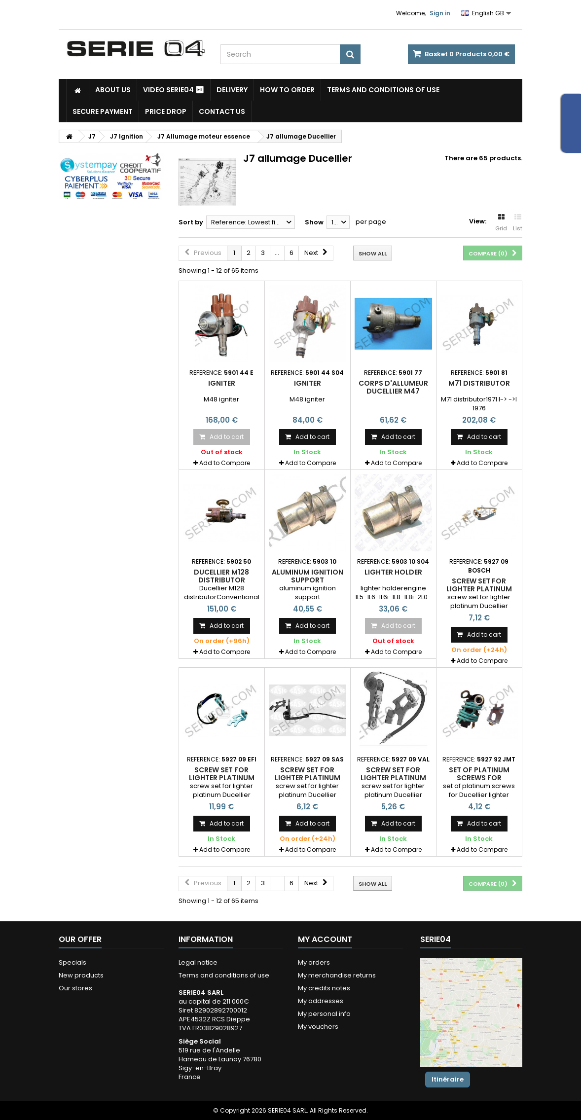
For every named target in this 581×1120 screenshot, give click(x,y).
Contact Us (222, 111)
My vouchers (318, 1026)
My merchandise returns (337, 975)
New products (81, 975)
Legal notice (198, 962)
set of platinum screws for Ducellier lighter (479, 778)
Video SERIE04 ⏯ (173, 90)
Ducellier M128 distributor (221, 576)
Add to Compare (224, 463)
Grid (501, 223)
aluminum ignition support (307, 576)
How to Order (287, 90)
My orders (314, 962)
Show (314, 222)
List (517, 223)
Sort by (191, 222)
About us (113, 90)
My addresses (320, 1001)
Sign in (440, 13)
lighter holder (393, 572)
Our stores (75, 988)
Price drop (165, 111)
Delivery (232, 90)
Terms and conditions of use (383, 90)
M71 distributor (479, 383)
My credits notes (324, 988)
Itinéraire (448, 1079)
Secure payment (103, 111)
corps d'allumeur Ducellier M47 (393, 387)
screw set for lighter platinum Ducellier (479, 589)
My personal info (324, 1013)
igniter (221, 383)
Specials (72, 962)
